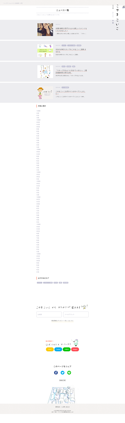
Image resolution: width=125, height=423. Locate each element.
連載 (74, 66)
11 (37, 124)
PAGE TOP (62, 389)
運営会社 (58, 415)
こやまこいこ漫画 (71, 45)
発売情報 (79, 45)
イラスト (64, 45)
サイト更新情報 (65, 87)
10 (37, 126)
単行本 (63, 66)
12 (37, 122)
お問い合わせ (66, 415)
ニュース (113, 6)
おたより (113, 14)
